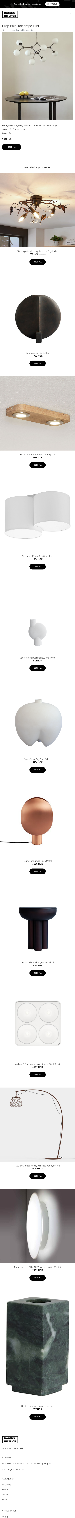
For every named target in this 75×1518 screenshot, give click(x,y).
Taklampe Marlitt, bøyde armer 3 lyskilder (37, 251)
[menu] (70, 14)
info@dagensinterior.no (13, 1469)
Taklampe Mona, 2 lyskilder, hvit (37, 556)
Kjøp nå (11, 147)
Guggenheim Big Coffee (37, 353)
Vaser (5, 1499)
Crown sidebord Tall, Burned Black (37, 962)
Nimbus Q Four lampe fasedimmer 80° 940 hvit (37, 1064)
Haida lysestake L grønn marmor (37, 1406)
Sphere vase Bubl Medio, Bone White (37, 657)
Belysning (18, 125)
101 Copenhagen (50, 125)
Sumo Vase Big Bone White (37, 759)
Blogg (5, 1516)
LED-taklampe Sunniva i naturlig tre (37, 454)
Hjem (4, 30)
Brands (27, 125)
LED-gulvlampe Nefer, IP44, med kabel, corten (37, 1165)
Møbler (5, 1494)
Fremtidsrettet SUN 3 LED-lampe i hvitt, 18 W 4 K (37, 1267)
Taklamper (37, 125)
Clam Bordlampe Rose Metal (38, 861)
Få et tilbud (52, 4)
